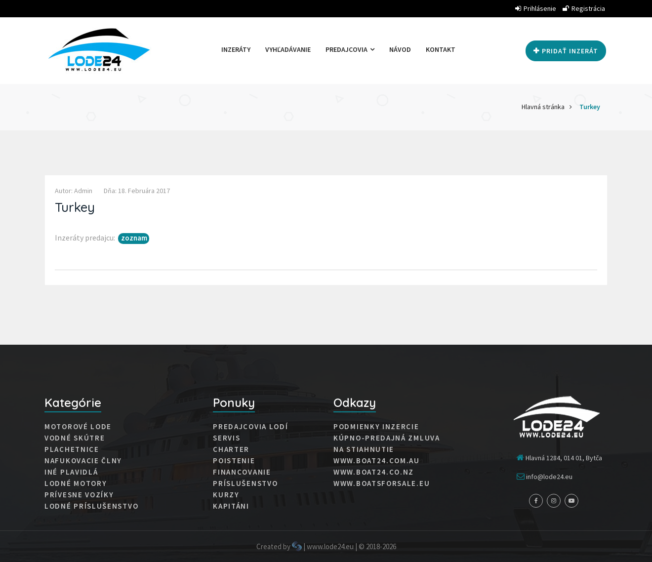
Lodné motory (75, 483)
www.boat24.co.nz (373, 472)
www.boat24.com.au (376, 461)
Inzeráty (235, 49)
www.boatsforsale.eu (381, 483)
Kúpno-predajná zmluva (386, 438)
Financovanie (242, 472)
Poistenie (234, 461)
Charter (231, 449)
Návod (400, 49)
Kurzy (226, 495)
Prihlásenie (535, 8)
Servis (226, 438)
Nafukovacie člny (83, 461)
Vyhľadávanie (288, 49)
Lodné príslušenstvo (91, 506)
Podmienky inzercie (376, 427)
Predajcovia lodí (250, 427)
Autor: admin (73, 190)
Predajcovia (350, 49)
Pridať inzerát (565, 50)
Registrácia (584, 8)
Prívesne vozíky (79, 495)
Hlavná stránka (543, 106)
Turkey (589, 106)
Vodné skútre (74, 438)
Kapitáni (231, 506)
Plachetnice (71, 449)
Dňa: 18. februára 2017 (137, 190)
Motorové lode (78, 427)
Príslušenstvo (245, 483)
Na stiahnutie (363, 449)
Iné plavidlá (71, 472)
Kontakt (440, 49)
